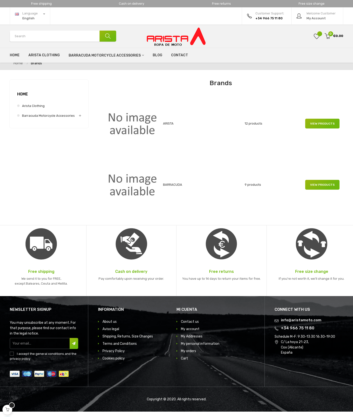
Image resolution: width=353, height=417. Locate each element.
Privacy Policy (113, 356)
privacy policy (20, 364)
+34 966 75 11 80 (297, 333)
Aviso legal (110, 334)
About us (109, 327)
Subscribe (74, 348)
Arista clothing (33, 111)
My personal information (200, 349)
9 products (253, 190)
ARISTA (168, 129)
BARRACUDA (172, 190)
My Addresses (191, 342)
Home (22, 99)
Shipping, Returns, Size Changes (127, 342)
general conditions (50, 359)
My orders (188, 356)
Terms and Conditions (119, 349)
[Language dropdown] (30, 15)
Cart (184, 364)
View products (322, 129)
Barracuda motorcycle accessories (48, 121)
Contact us (190, 327)
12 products (253, 129)
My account (190, 334)
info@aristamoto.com (301, 325)
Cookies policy (113, 364)
